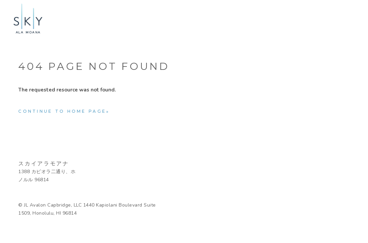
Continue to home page (62, 111)
